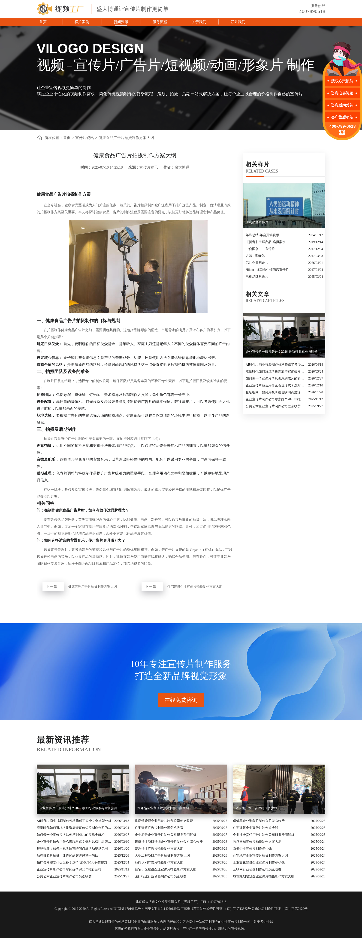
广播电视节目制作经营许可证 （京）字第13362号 (216, 908)
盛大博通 (95, 921)
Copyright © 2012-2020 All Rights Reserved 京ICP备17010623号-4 (99, 908)
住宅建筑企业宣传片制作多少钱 (255, 828)
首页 (43, 22)
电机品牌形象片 (257, 276)
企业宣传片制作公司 (235, 921)
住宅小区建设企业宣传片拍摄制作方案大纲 (165, 869)
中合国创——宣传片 (260, 249)
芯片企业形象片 (257, 263)
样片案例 (82, 22)
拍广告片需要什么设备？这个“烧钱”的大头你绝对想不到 (74, 862)
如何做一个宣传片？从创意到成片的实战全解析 (276, 378)
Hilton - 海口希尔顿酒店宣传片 (267, 270)
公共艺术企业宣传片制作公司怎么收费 (273, 406)
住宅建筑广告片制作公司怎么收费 (159, 828)
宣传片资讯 (84, 138)
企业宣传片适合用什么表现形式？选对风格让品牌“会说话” (276, 385)
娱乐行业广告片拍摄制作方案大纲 (159, 848)
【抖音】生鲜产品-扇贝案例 (266, 242)
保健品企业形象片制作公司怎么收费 (259, 821)
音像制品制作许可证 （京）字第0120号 (280, 908)
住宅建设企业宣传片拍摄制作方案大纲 (194, 586)
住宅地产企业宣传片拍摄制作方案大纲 (260, 855)
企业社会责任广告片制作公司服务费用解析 (263, 834)
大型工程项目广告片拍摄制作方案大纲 (162, 855)
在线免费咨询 (181, 700)
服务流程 (160, 22)
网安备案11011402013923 (162, 908)
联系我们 (238, 22)
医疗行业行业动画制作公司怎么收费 (161, 876)
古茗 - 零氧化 (255, 256)
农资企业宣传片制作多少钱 (252, 848)
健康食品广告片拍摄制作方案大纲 (126, 138)
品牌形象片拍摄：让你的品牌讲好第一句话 (67, 855)
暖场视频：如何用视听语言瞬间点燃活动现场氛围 (276, 392)
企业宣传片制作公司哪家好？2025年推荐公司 (276, 399)
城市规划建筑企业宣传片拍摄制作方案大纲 (263, 876)
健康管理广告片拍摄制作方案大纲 (92, 586)
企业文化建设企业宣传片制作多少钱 (259, 862)
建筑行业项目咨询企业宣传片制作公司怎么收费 (169, 841)
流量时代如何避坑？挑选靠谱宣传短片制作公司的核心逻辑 (276, 371)
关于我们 (199, 22)
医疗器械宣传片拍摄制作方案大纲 (257, 841)
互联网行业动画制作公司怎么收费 (257, 869)
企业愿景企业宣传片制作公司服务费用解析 (165, 834)
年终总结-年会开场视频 (262, 235)
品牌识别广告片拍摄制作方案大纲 (159, 862)
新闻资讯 (121, 22)
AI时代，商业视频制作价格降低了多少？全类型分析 (276, 364)
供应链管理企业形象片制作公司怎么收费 (164, 821)
